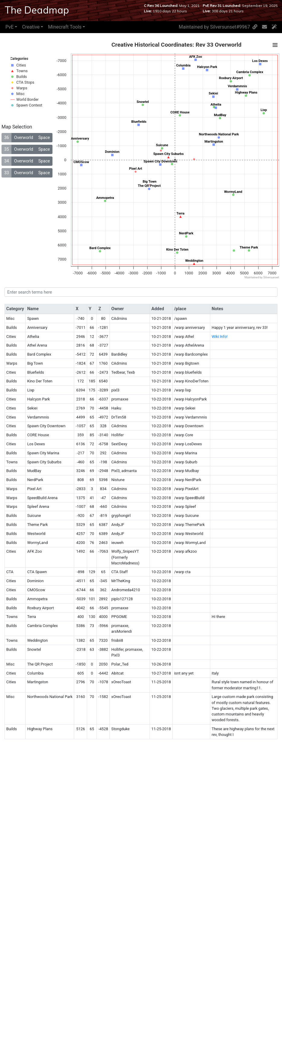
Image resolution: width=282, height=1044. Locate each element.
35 (6, 149)
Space (44, 137)
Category (15, 308)
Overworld (23, 137)
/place (180, 308)
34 (6, 161)
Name (33, 308)
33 (6, 172)
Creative (31, 27)
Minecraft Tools (64, 27)
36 (6, 137)
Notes (217, 308)
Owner (117, 308)
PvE (9, 27)
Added (157, 308)
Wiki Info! (220, 336)
